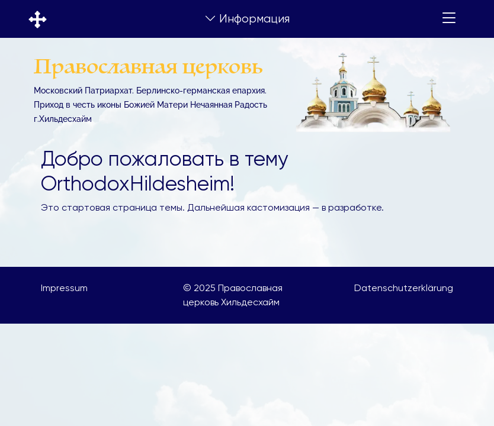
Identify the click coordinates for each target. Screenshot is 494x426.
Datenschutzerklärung (403, 287)
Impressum (64, 287)
